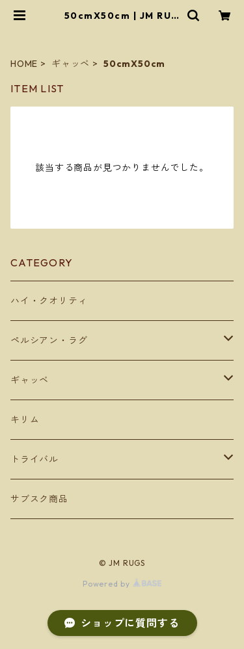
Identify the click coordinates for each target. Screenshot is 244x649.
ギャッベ (70, 64)
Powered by (122, 584)
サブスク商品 (39, 499)
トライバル (34, 459)
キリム (24, 420)
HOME (24, 64)
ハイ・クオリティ (48, 301)
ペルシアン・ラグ (48, 340)
